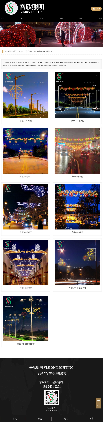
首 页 (21, 52)
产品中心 (29, 52)
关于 (22, 18)
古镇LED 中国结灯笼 (77, 288)
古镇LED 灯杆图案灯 (25, 344)
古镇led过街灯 (26, 177)
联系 (100, 18)
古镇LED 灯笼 (26, 121)
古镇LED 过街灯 (77, 121)
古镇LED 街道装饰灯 (45, 52)
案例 (61, 18)
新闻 (80, 18)
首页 (2, 18)
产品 (41, 18)
